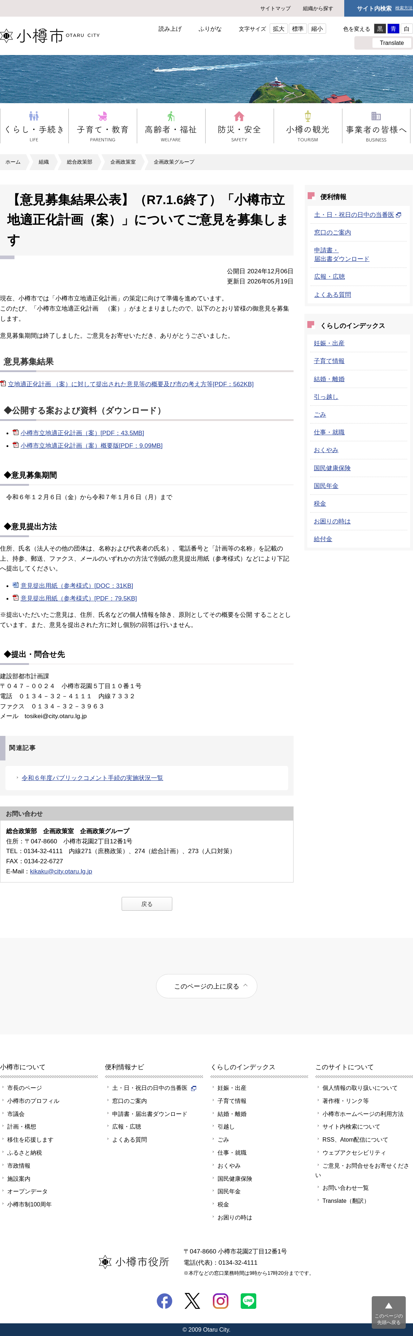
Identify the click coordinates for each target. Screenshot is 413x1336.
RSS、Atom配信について (356, 1139)
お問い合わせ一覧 (346, 1187)
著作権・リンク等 (346, 1100)
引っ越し (326, 396)
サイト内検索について (351, 1126)
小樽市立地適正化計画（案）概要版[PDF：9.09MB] (92, 445)
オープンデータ (27, 1191)
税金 (320, 503)
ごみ (320, 414)
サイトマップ (275, 8)
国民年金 (326, 485)
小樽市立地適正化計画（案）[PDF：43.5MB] (82, 433)
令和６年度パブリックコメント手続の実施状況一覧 (92, 777)
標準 (298, 28)
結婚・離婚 (329, 379)
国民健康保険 (332, 468)
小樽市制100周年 (29, 1204)
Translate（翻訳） (346, 1200)
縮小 (317, 28)
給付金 (323, 539)
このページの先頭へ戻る (389, 1319)
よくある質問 (332, 294)
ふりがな (210, 28)
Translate (392, 42)
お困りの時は (332, 521)
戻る (147, 904)
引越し (226, 1126)
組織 (44, 162)
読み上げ (170, 28)
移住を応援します (30, 1139)
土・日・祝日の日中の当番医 (357, 214)
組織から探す (318, 8)
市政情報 (18, 1165)
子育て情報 (329, 360)
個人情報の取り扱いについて (360, 1087)
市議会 (16, 1113)
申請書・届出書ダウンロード (149, 1113)
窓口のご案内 (332, 232)
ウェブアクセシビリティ (354, 1152)
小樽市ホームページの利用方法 (363, 1113)
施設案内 (18, 1178)
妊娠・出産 (329, 343)
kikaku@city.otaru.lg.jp (61, 871)
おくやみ (326, 450)
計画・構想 (21, 1126)
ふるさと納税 (24, 1152)
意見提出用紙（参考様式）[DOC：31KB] (77, 585)
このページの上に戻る (206, 986)
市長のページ (24, 1087)
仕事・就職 (329, 432)
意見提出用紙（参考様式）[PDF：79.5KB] (79, 598)
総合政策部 (79, 162)
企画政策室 (123, 162)
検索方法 (404, 8)
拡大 (279, 28)
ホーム (13, 162)
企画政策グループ (174, 162)
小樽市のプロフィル (33, 1100)
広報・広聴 (329, 276)
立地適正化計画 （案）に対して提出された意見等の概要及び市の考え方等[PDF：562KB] (131, 384)
